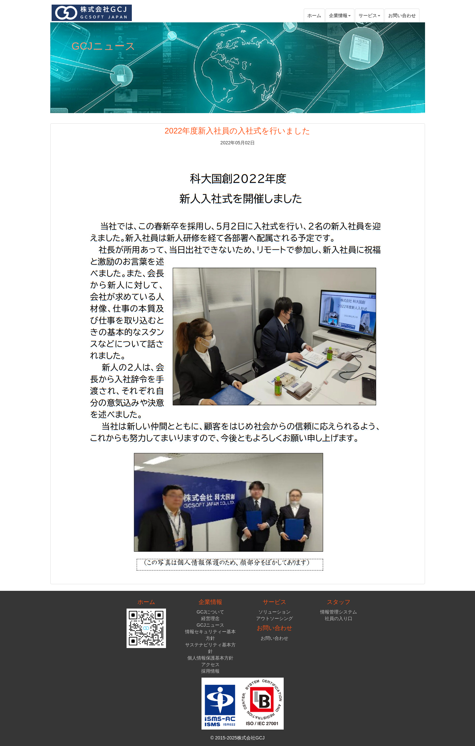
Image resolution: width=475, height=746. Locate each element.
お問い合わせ (402, 15)
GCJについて (210, 611)
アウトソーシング (274, 618)
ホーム (314, 15)
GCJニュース (210, 625)
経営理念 (210, 618)
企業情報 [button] (340, 15)
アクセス (210, 664)
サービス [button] (369, 15)
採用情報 (210, 671)
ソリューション (274, 611)
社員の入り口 (338, 618)
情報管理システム (338, 611)
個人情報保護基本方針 (210, 658)
